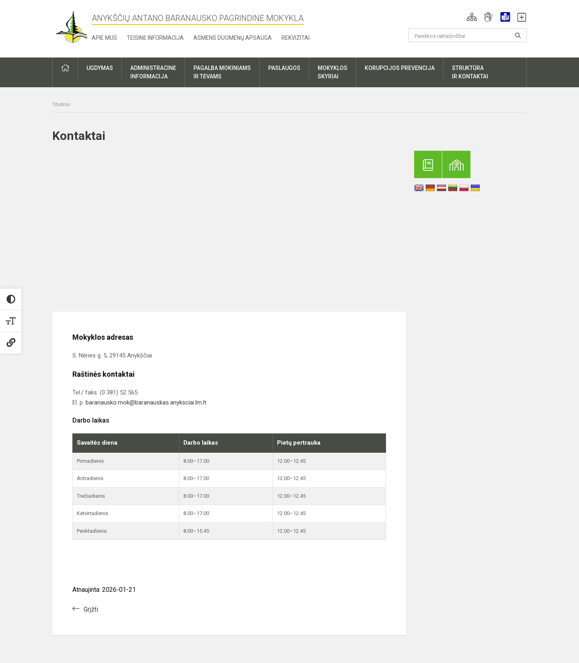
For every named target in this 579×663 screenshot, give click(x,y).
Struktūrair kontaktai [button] (470, 72)
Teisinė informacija (155, 38)
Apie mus (104, 38)
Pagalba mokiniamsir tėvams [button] (222, 72)
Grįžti (91, 609)
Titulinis (61, 104)
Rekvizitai (295, 38)
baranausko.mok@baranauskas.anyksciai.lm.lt (146, 402)
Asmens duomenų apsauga (232, 38)
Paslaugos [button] (284, 68)
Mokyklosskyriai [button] (332, 72)
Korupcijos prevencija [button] (400, 68)
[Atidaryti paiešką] (518, 35)
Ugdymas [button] (99, 68)
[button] (471, 17)
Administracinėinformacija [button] (153, 72)
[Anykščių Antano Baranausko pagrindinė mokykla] (72, 27)
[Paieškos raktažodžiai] (467, 35)
